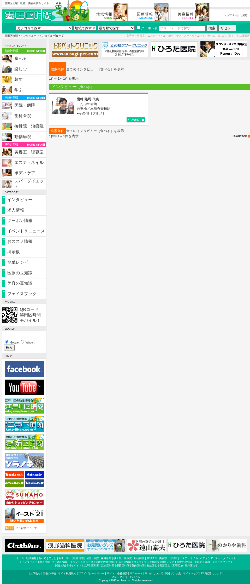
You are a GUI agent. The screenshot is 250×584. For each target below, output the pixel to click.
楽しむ (20, 69)
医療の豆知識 (19, 273)
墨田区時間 (11, 35)
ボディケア (24, 173)
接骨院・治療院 (29, 126)
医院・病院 (24, 105)
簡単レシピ (17, 262)
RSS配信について (26, 528)
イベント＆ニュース (26, 231)
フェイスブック (22, 293)
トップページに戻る (235, 15)
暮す (18, 79)
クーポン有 (147, 28)
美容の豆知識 (19, 283)
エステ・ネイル (29, 162)
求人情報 (15, 210)
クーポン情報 (19, 220)
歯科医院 (22, 115)
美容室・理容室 (29, 152)
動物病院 (22, 136)
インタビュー (28, 35)
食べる (20, 58)
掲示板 (13, 252)
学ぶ (18, 90)
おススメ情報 (19, 241)
